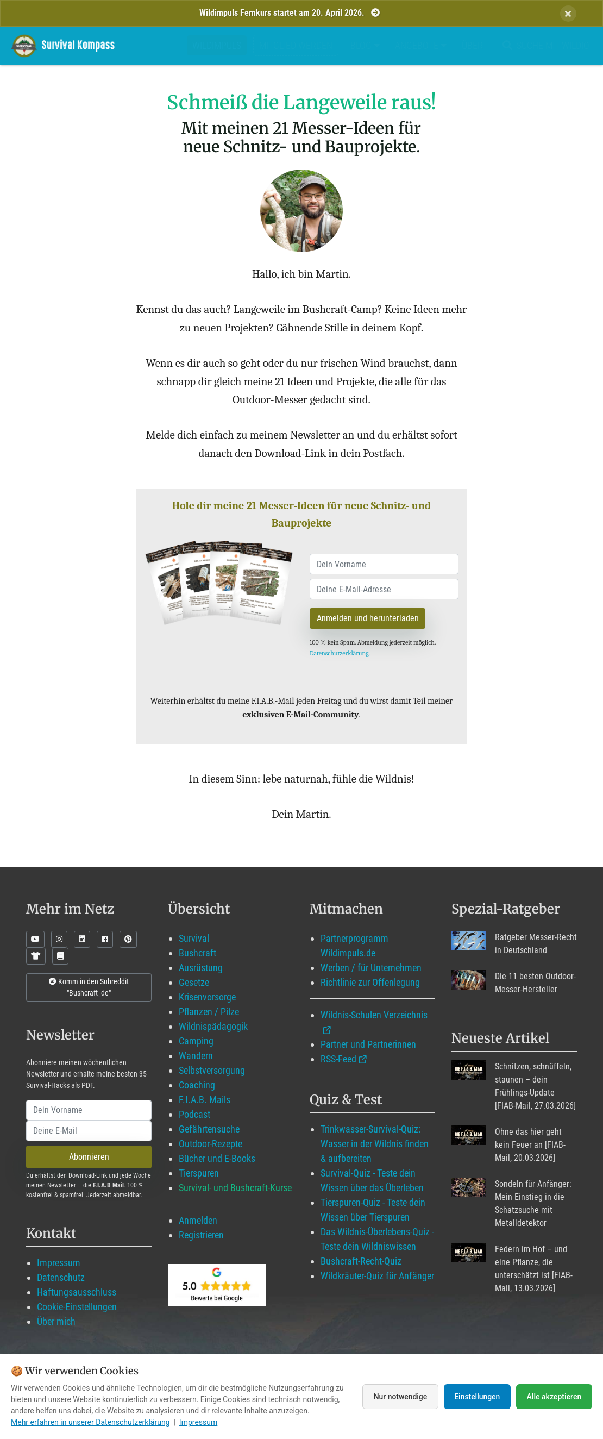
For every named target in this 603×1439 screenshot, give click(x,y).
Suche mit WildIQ (543, 45)
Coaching (197, 1085)
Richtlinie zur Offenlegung (370, 982)
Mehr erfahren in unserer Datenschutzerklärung (90, 1422)
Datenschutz (61, 1277)
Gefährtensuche (209, 1129)
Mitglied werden (295, 45)
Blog (365, 45)
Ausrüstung (201, 967)
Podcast (194, 1114)
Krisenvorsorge (207, 997)
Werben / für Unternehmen (371, 967)
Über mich (56, 1321)
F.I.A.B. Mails (204, 1099)
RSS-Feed (338, 1059)
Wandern (196, 1055)
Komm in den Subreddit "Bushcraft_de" (89, 987)
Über (472, 45)
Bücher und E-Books (217, 1158)
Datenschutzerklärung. (340, 653)
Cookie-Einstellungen (77, 1306)
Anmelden (198, 1220)
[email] (384, 589)
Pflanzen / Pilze (209, 1011)
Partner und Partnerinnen (368, 1044)
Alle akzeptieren (554, 1396)
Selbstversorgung (212, 1070)
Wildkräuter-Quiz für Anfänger (377, 1275)
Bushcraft (197, 953)
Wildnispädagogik (213, 1026)
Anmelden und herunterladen (368, 618)
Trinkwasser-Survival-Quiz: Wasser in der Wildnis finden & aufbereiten (375, 1143)
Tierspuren (199, 1173)
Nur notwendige (399, 1396)
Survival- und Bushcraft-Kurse (235, 1187)
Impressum (58, 1262)
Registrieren (201, 1235)
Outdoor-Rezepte (210, 1143)
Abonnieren (89, 1157)
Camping (196, 1041)
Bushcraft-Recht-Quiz (361, 1261)
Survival (194, 938)
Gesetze (194, 982)
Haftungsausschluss (76, 1292)
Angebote (421, 45)
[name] (384, 564)
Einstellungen (477, 1396)
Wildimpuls (216, 45)
